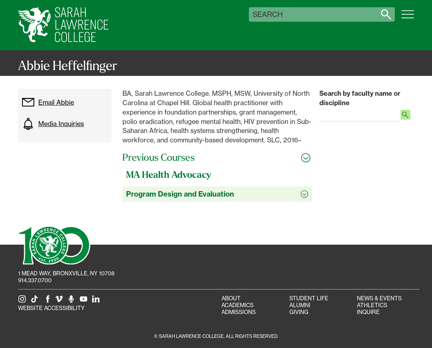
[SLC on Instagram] (23, 301)
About (231, 298)
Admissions (238, 312)
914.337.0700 (35, 280)
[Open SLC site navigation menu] (407, 18)
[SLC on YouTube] (84, 301)
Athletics (372, 305)
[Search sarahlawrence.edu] (386, 14)
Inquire (368, 312)
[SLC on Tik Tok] (35, 301)
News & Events (379, 298)
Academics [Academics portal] (237, 305)
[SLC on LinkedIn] (97, 301)
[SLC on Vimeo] (60, 301)
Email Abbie (48, 102)
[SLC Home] (63, 25)
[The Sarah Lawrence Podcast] (72, 301)
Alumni (299, 305)
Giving (298, 312)
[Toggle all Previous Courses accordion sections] (217, 157)
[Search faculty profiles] (405, 115)
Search (267, 14)
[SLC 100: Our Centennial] (54, 245)
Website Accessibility (51, 308)
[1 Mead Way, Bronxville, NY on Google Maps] (66, 273)
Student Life (308, 298)
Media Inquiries (53, 123)
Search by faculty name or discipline (359, 98)
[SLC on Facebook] (48, 301)
